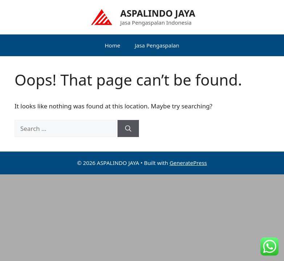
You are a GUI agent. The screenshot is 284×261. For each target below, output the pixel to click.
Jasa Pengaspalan (157, 45)
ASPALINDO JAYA (157, 13)
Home (112, 45)
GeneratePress (188, 162)
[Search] (128, 128)
